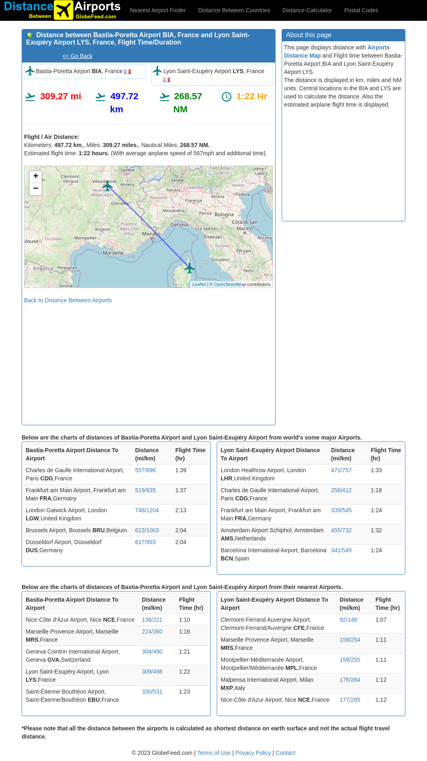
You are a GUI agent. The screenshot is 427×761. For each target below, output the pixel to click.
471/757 (341, 470)
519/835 (145, 490)
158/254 (350, 639)
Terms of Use (214, 753)
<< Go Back (77, 56)
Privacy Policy (254, 753)
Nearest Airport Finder (158, 10)
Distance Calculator (307, 10)
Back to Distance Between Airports (68, 300)
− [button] (35, 189)
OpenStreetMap (230, 284)
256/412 (341, 490)
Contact (285, 753)
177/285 (350, 699)
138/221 (152, 619)
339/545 (341, 510)
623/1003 (147, 530)
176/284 (350, 679)
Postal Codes (361, 10)
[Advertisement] (148, 361)
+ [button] (35, 177)
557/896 (145, 470)
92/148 (348, 619)
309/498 (152, 671)
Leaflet (199, 284)
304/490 (152, 651)
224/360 (152, 631)
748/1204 (147, 510)
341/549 (341, 550)
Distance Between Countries (234, 10)
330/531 (152, 691)
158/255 (350, 659)
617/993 (145, 542)
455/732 (341, 530)
